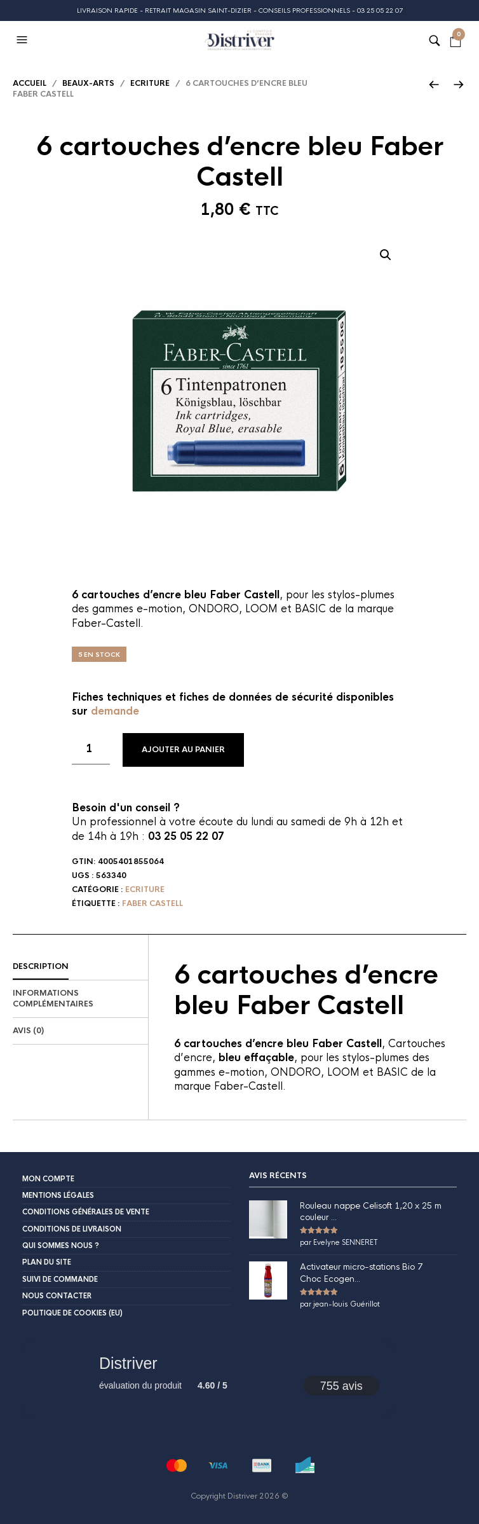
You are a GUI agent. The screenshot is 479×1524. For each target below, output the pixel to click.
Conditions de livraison (71, 1229)
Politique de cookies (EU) (72, 1312)
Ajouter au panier (183, 750)
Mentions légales (58, 1195)
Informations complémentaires (53, 998)
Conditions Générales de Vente (85, 1211)
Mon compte (48, 1178)
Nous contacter (56, 1295)
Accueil (29, 83)
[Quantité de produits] (91, 749)
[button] (23, 40)
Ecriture (150, 83)
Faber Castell (152, 903)
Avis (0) (28, 1031)
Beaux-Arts (88, 83)
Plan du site (46, 1262)
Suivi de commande (60, 1279)
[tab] (80, 967)
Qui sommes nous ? (60, 1245)
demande (115, 711)
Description (41, 966)
